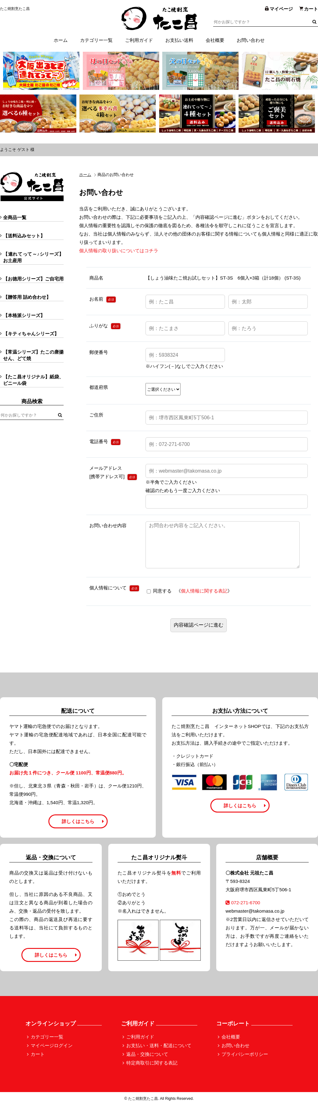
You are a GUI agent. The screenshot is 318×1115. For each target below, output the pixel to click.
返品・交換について (147, 1064)
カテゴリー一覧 (96, 40)
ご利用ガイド (139, 40)
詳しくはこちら (78, 831)
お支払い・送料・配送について (158, 1055)
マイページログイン (52, 1055)
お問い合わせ (251, 40)
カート (38, 1064)
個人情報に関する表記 (204, 601)
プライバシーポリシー (245, 1064)
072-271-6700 (243, 912)
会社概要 (215, 40)
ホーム (61, 40)
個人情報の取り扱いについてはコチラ (118, 250)
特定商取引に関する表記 (151, 1072)
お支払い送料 (179, 40)
